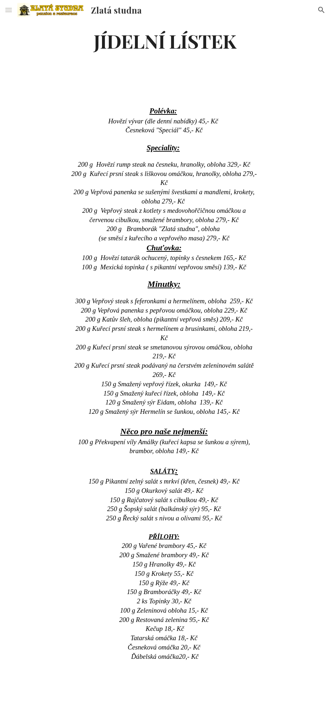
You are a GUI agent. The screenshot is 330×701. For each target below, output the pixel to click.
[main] (165, 40)
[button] (8, 10)
